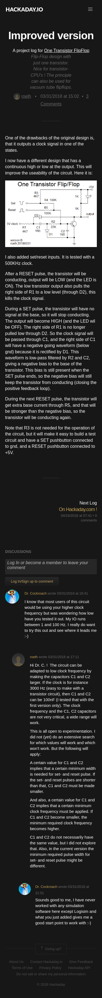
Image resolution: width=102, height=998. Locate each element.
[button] (90, 9)
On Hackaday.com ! (78, 509)
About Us (16, 962)
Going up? (50, 949)
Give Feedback (81, 962)
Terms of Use (22, 968)
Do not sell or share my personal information (51, 974)
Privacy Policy (50, 968)
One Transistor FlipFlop (66, 50)
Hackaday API (79, 968)
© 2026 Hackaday (51, 984)
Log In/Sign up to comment (32, 581)
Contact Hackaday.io (46, 962)
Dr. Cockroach (35, 593)
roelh (22, 96)
